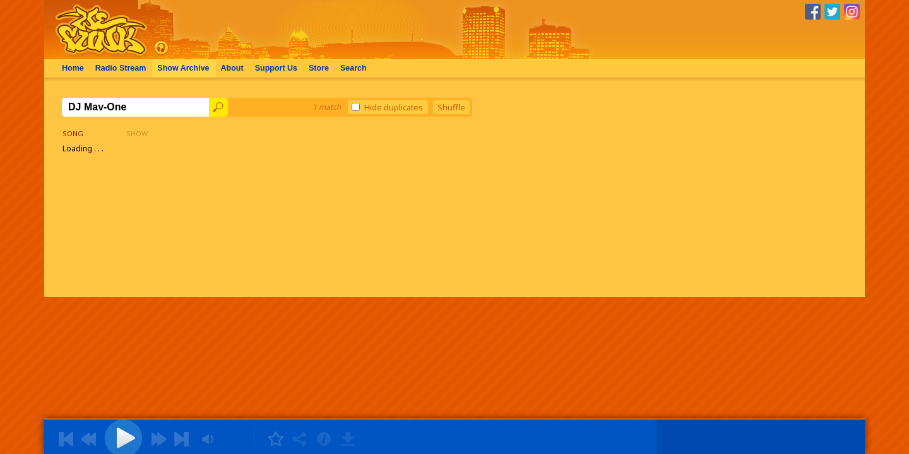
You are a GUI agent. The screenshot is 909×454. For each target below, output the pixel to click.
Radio (120, 68)
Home (73, 68)
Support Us (276, 68)
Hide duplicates (387, 107)
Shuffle (451, 107)
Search (353, 68)
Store (319, 68)
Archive (183, 68)
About (232, 68)
